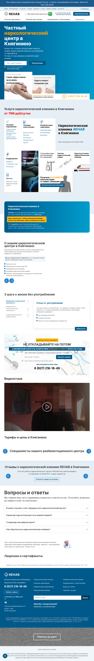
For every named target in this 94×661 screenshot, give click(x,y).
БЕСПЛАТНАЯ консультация (52, 185)
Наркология (79, 19)
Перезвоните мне (81, 14)
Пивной (25, 142)
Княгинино (85, 9)
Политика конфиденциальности (14, 606)
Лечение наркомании (11, 126)
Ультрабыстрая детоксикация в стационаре (47, 155)
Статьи (43, 8)
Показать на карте (47, 637)
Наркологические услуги (11, 184)
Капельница (27, 137)
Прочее (9, 178)
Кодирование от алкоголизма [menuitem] (59, 19)
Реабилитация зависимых (46, 126)
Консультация (37, 63)
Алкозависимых (45, 132)
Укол (16, 164)
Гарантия (36, 8)
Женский (26, 135)
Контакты (61, 8)
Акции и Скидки (51, 8)
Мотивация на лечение (30, 160)
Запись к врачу (12, 592)
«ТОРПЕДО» (10, 164)
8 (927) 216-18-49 (63, 13)
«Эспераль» (10, 166)
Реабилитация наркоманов (44, 587)
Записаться (80, 329)
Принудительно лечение (11, 134)
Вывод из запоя (28, 132)
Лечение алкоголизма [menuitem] (34, 19)
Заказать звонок (64, 357)
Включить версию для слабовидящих (17, 579)
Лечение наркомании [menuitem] (12, 19)
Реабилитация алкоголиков (73, 579)
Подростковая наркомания (11, 130)
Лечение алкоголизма (28, 126)
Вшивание (9, 161)
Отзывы (29, 8)
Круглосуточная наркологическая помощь (81, 155)
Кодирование (11, 159)
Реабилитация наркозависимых (11, 137)
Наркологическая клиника (43, 579)
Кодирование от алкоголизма (74, 583)
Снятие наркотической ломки (63, 155)
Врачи (6, 8)
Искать (85, 598)
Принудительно (28, 140)
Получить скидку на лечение (47, 479)
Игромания (43, 135)
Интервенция (14, 8)
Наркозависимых (45, 130)
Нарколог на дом (11, 181)
